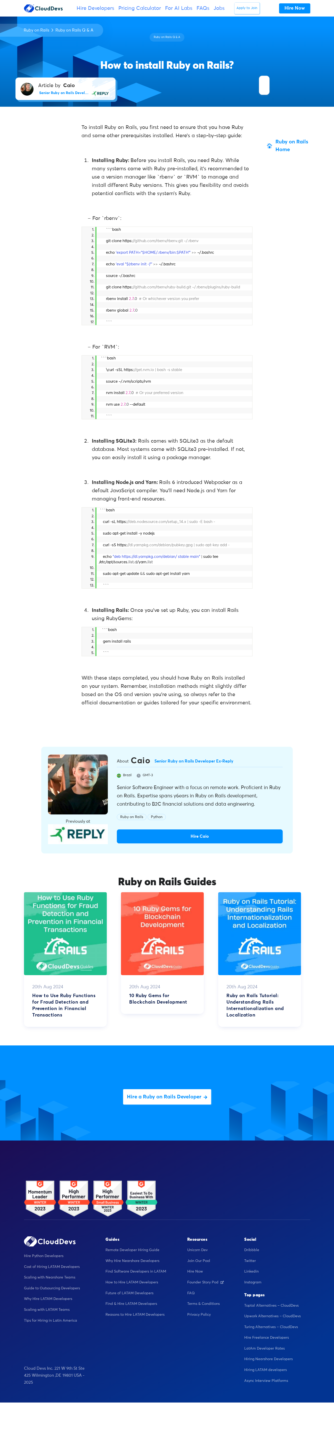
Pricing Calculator (139, 8)
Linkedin (251, 1271)
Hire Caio (200, 836)
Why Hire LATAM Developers (48, 1299)
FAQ (191, 1293)
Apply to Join (247, 8)
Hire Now (195, 1271)
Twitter (250, 1261)
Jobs (219, 8)
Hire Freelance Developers (266, 1337)
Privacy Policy (199, 1314)
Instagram (253, 1282)
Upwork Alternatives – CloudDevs (272, 1316)
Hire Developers (95, 8)
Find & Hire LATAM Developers (131, 1304)
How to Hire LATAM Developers (131, 1282)
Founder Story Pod (205, 1282)
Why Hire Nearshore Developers (132, 1261)
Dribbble (251, 1250)
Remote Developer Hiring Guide (132, 1250)
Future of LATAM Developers (129, 1293)
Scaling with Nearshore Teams (49, 1277)
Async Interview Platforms (266, 1381)
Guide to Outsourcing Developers (52, 1288)
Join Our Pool (198, 1261)
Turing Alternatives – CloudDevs (271, 1327)
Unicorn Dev (197, 1250)
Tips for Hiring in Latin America (50, 1320)
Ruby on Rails (36, 30)
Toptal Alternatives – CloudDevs (271, 1305)
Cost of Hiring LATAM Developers (52, 1267)
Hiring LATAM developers (265, 1370)
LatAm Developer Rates (264, 1348)
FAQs (203, 8)
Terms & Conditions (203, 1304)
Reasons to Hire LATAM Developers (135, 1314)
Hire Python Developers (43, 1256)
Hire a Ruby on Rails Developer (167, 1096)
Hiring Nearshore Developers (268, 1359)
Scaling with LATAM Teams (47, 1310)
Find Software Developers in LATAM (135, 1271)
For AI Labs (178, 8)
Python (156, 817)
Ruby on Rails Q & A (74, 30)
